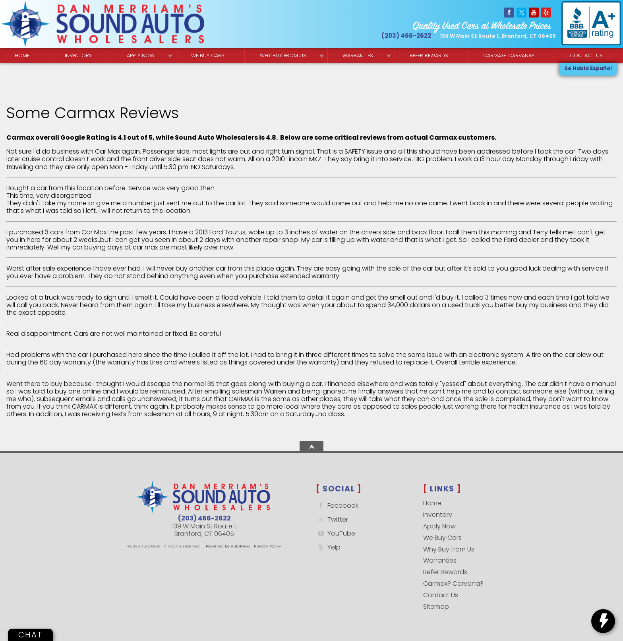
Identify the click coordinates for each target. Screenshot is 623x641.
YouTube (335, 533)
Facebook (337, 505)
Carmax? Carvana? (453, 583)
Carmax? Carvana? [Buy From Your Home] (508, 55)
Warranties (357, 55)
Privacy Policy (267, 546)
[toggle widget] (603, 621)
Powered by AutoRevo (228, 546)
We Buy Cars (207, 55)
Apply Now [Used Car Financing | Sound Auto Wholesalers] (141, 55)
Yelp (328, 547)
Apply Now (439, 526)
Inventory (78, 55)
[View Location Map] (498, 36)
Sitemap (436, 606)
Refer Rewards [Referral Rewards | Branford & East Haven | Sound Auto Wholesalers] (429, 55)
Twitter (332, 519)
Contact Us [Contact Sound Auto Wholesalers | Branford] (586, 55)
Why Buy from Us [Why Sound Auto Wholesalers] (283, 55)
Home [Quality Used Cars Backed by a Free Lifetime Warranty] (22, 55)
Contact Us (440, 595)
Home (432, 503)
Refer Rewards (445, 572)
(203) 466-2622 (204, 518)
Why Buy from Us (448, 549)
